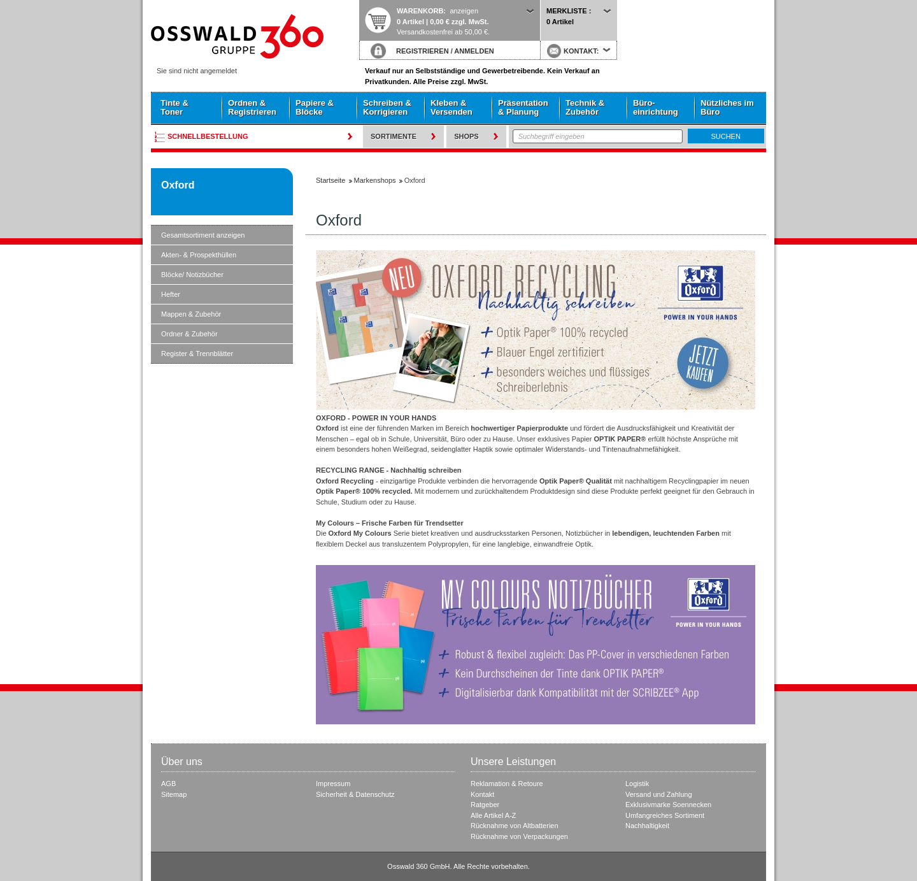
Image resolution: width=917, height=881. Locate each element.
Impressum (333, 783)
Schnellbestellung (207, 136)
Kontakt (482, 794)
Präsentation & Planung (523, 107)
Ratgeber (485, 804)
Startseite (255, 36)
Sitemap (174, 794)
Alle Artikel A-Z (493, 815)
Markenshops (375, 180)
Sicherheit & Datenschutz (355, 794)
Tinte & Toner (174, 107)
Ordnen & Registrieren (252, 107)
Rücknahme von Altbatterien (514, 825)
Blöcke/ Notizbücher (192, 274)
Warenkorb (420, 11)
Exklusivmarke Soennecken (668, 804)
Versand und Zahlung (658, 794)
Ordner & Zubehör (189, 334)
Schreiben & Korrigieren (387, 107)
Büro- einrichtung (655, 107)
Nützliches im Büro (727, 107)
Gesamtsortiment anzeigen (203, 235)
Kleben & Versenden (451, 107)
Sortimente (393, 136)
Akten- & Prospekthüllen (198, 255)
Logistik (637, 783)
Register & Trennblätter (197, 353)
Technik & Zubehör (584, 107)
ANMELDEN (474, 51)
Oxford (177, 185)
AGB (168, 783)
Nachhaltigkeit (647, 825)
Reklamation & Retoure (507, 783)
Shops (466, 136)
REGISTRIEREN (422, 51)
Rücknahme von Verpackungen (519, 836)
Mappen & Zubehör (191, 314)
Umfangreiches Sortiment (664, 815)
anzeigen (464, 11)
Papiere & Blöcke (314, 107)
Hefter (170, 294)
